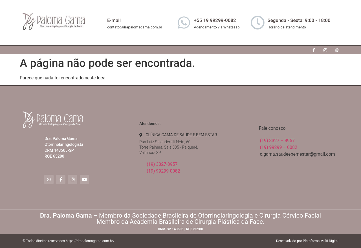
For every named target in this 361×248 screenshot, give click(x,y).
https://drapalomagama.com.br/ (90, 241)
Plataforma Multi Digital (320, 241)
